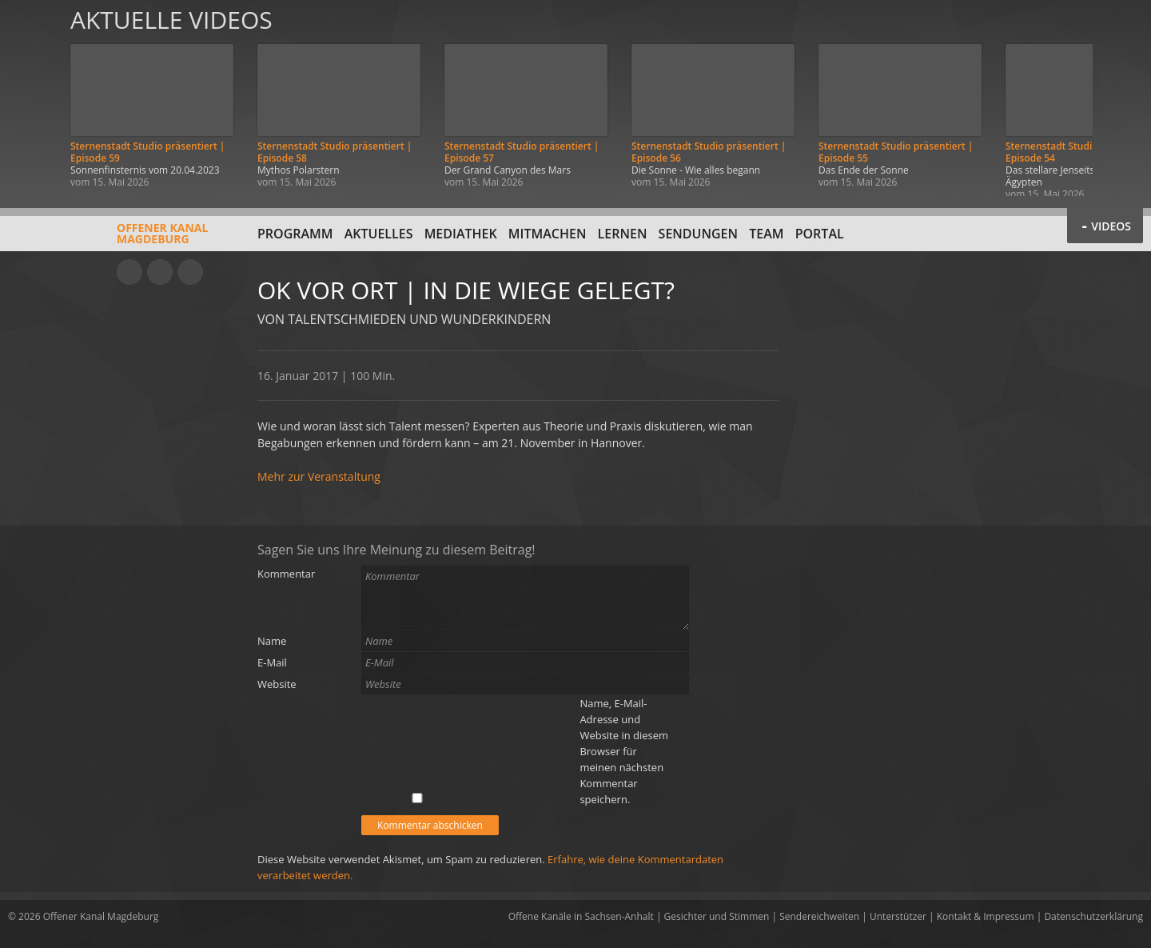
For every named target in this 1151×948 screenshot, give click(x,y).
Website (277, 684)
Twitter (190, 272)
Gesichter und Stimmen (717, 916)
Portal (819, 233)
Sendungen (698, 233)
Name (271, 641)
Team (766, 233)
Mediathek (460, 233)
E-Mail (272, 662)
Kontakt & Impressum (985, 916)
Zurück (30, 98)
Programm (295, 233)
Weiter (1120, 98)
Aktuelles (379, 233)
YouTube (129, 272)
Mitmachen (547, 233)
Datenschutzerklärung (1093, 916)
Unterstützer (898, 916)
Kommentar (286, 573)
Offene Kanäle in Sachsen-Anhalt (581, 916)
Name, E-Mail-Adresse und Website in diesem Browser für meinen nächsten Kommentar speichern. (623, 751)
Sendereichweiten (819, 916)
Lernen (622, 233)
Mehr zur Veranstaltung (318, 476)
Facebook (160, 272)
